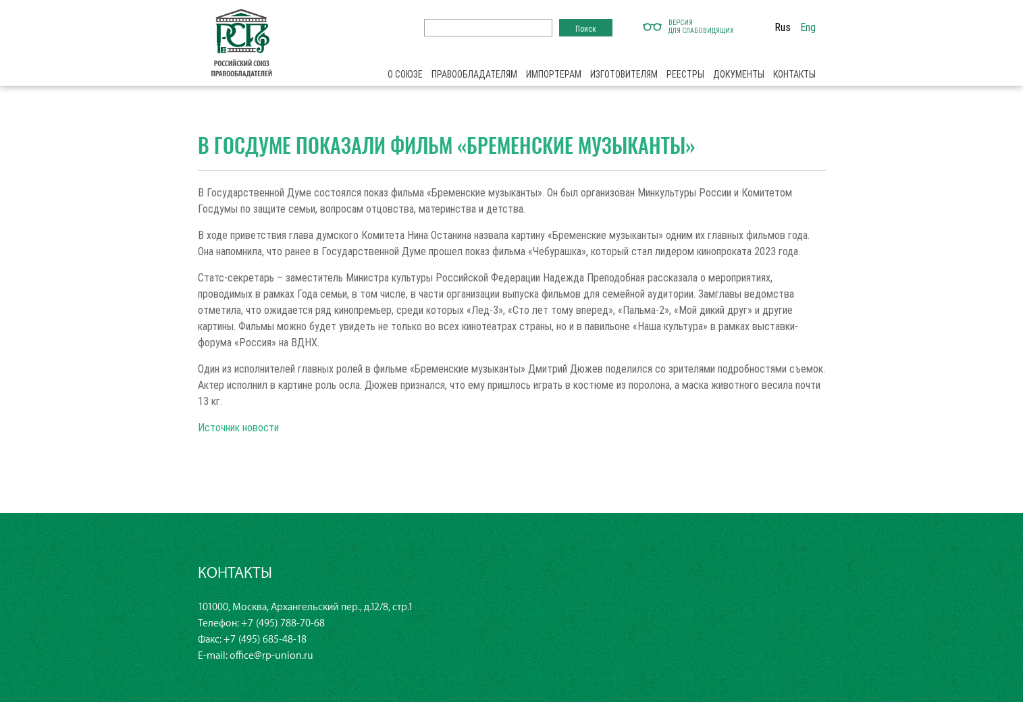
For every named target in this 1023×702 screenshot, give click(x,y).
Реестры (685, 74)
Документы (738, 74)
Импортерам (553, 74)
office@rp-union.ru (271, 656)
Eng (808, 27)
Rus (783, 27)
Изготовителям (624, 74)
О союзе (405, 74)
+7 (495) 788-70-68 (283, 623)
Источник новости (238, 427)
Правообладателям (474, 74)
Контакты (794, 74)
